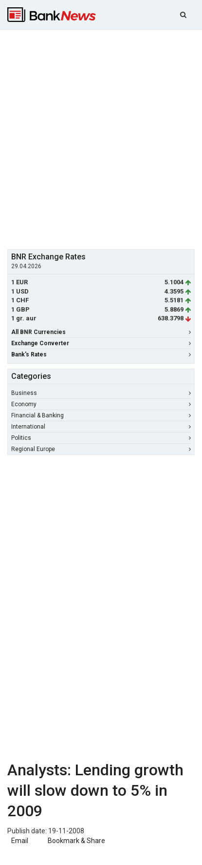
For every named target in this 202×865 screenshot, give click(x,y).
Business (101, 393)
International (101, 426)
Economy (101, 404)
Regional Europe (101, 449)
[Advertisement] (101, 138)
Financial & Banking (101, 415)
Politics (101, 437)
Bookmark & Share (76, 841)
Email (19, 841)
